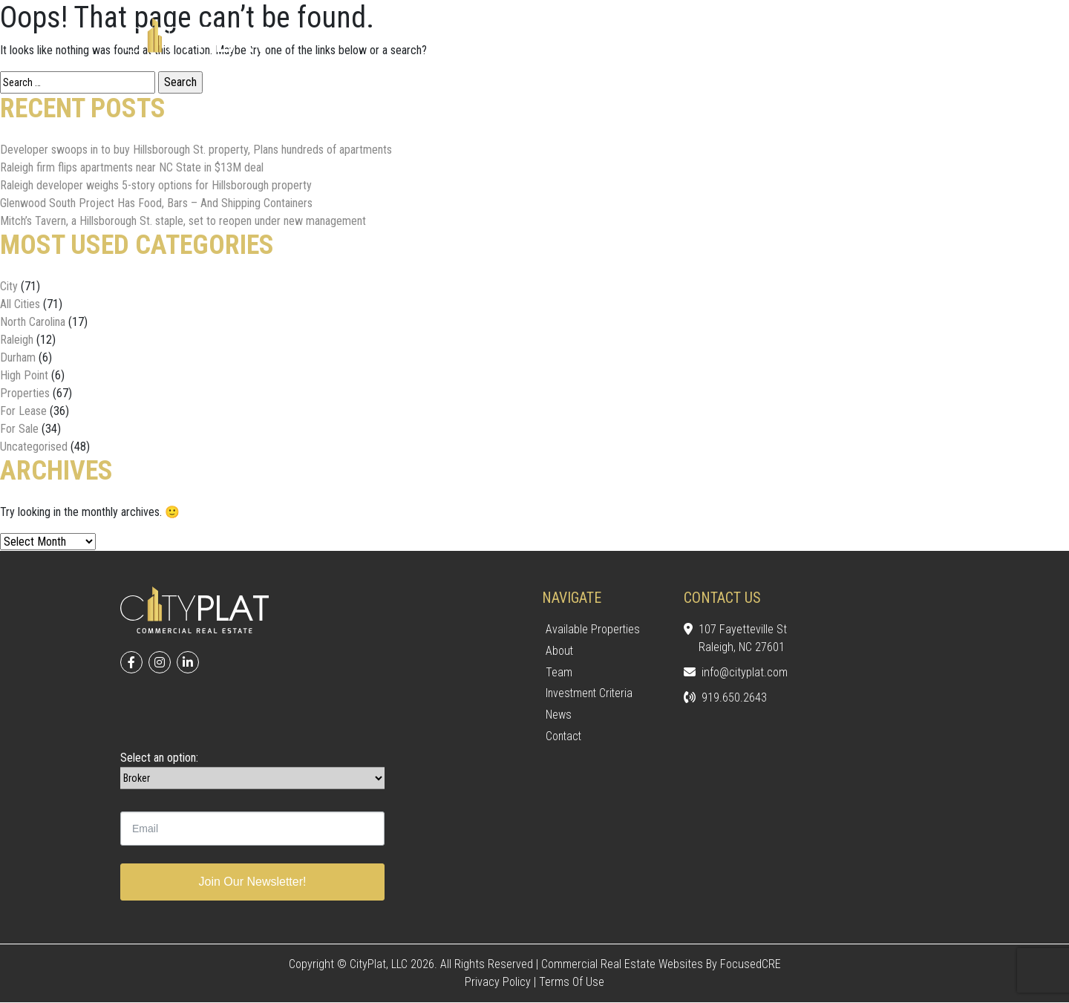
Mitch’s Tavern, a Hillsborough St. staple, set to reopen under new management (183, 221)
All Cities (20, 304)
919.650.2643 (725, 698)
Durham (18, 357)
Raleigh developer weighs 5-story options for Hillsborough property (156, 185)
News (559, 715)
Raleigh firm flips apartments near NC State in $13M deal (132, 167)
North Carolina (32, 322)
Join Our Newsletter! (253, 882)
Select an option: (159, 758)
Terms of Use (571, 983)
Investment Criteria (591, 694)
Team (559, 672)
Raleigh (16, 340)
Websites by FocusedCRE (719, 965)
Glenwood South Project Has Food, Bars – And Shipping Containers (156, 203)
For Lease (23, 411)
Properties (25, 393)
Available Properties (593, 629)
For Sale (19, 429)
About (560, 651)
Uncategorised (34, 447)
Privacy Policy (498, 983)
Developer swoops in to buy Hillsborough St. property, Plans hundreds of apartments (196, 150)
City (9, 286)
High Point (24, 375)
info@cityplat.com (736, 673)
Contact (564, 737)
